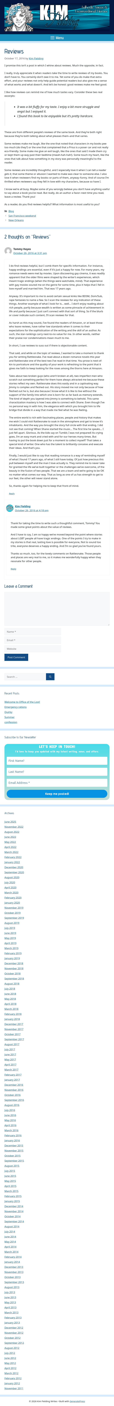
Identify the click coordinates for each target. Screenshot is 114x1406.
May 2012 (10, 1363)
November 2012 (13, 1332)
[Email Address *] (57, 783)
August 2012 (11, 1348)
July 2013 (9, 1292)
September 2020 (14, 872)
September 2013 (14, 1282)
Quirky (8, 712)
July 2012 (9, 1353)
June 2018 (10, 993)
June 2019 (10, 933)
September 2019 (14, 918)
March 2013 (11, 1312)
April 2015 (10, 1186)
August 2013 (11, 1287)
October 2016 (12, 1095)
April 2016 (10, 1125)
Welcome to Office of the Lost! (22, 702)
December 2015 (13, 1145)
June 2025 (10, 821)
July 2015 (9, 1171)
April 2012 (10, 1368)
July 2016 (9, 1110)
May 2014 (10, 1241)
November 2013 (13, 1272)
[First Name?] (57, 761)
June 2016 (10, 1115)
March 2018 (11, 1009)
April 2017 (10, 1064)
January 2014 (12, 1262)
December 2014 (13, 1206)
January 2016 (12, 1140)
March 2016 (11, 1130)
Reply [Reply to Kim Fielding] (13, 568)
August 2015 (11, 1165)
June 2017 (10, 1054)
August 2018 (11, 983)
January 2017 (12, 1079)
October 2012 (12, 1337)
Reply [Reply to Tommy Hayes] (12, 493)
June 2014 (10, 1236)
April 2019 (10, 943)
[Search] (50, 676)
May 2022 (10, 842)
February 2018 (13, 1014)
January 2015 (12, 1201)
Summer (9, 717)
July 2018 (9, 988)
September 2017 (14, 1039)
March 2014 (11, 1251)
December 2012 (13, 1327)
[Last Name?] (57, 772)
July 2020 (9, 882)
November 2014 (13, 1211)
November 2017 (13, 1029)
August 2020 (11, 877)
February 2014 (13, 1257)
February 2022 (13, 857)
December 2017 (13, 1024)
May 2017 (10, 1059)
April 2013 (10, 1307)
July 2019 (9, 928)
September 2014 (14, 1221)
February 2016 (13, 1135)
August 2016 (11, 1105)
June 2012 (10, 1358)
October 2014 (12, 1216)
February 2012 (13, 1378)
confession (10, 722)
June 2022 (10, 837)
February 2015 (13, 1196)
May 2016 (10, 1120)
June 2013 (10, 1297)
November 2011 (13, 1388)
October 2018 (12, 973)
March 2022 (11, 852)
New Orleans (16, 220)
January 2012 (12, 1383)
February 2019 (13, 953)
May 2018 (10, 998)
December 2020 (13, 867)
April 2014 (10, 1246)
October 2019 (12, 912)
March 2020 (11, 892)
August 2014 (11, 1226)
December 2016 (13, 1084)
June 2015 (10, 1176)
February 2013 (13, 1317)
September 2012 (14, 1343)
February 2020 (13, 897)
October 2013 (12, 1277)
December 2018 (13, 963)
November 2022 (13, 826)
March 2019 (11, 948)
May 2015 (10, 1181)
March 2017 (11, 1069)
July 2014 (9, 1231)
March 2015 (11, 1191)
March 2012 (11, 1373)
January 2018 (12, 1019)
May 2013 (10, 1302)
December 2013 (13, 1267)
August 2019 (11, 923)
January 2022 (12, 862)
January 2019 (12, 958)
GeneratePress (77, 1401)
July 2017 (9, 1049)
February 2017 (13, 1074)
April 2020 (10, 887)
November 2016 (13, 1090)
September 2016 (14, 1100)
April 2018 (10, 1004)
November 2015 (13, 1150)
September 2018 (14, 978)
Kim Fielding (23, 506)
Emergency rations (15, 707)
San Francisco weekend (22, 215)
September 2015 (14, 1160)
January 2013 (12, 1322)
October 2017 (12, 1034)
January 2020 (12, 902)
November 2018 (13, 968)
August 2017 (11, 1044)
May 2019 (10, 938)
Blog (11, 211)
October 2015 (12, 1155)
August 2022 (11, 832)
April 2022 (10, 847)
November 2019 (13, 907)
